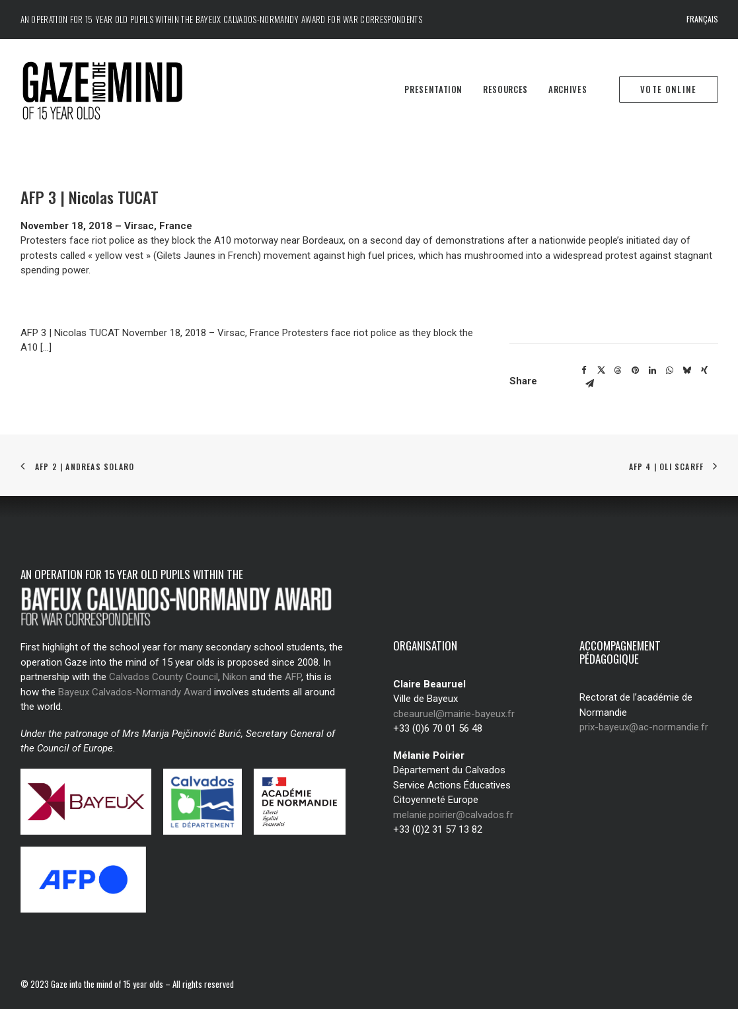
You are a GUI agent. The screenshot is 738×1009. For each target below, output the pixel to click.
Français (702, 18)
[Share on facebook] (584, 370)
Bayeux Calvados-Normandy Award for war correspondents (309, 19)
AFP (293, 677)
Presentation (433, 89)
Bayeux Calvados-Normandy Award (134, 692)
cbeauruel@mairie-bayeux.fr (454, 714)
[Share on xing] (704, 370)
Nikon (235, 677)
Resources (505, 89)
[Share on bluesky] (687, 370)
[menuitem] (702, 19)
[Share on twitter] (601, 370)
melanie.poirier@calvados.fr (453, 815)
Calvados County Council (163, 677)
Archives (567, 89)
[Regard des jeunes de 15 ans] (109, 90)
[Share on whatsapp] (670, 370)
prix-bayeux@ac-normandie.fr (643, 727)
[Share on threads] (618, 370)
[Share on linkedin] (653, 370)
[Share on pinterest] (636, 370)
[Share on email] (590, 383)
